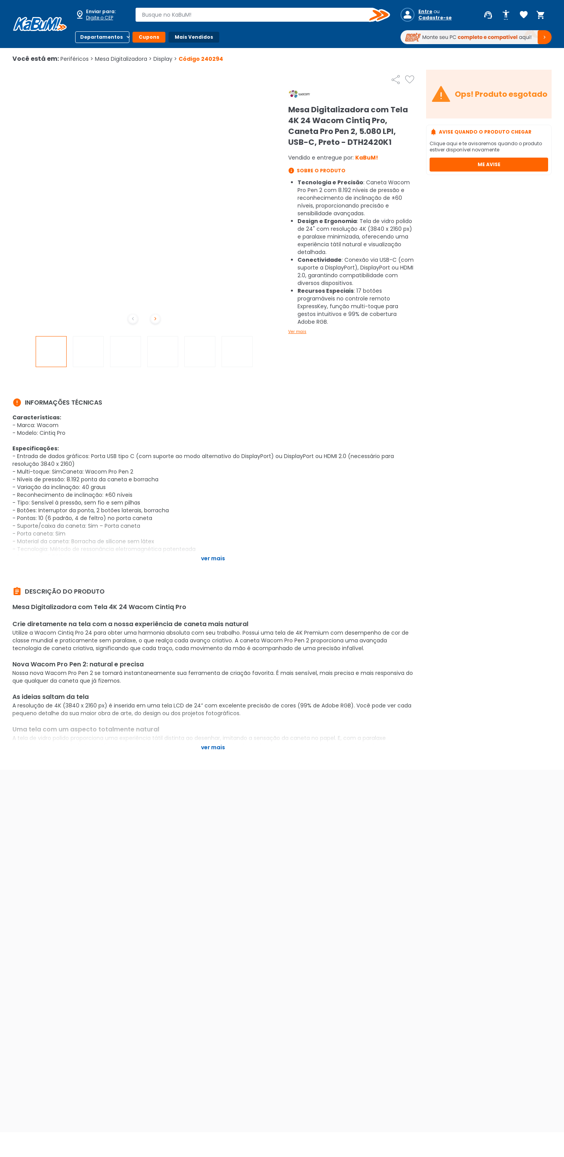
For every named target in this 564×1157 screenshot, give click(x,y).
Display (165, 59)
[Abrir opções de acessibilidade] (506, 15)
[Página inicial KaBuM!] (39, 24)
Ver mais (297, 332)
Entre (425, 12)
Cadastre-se (435, 18)
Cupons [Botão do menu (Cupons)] (149, 37)
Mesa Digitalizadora (123, 59)
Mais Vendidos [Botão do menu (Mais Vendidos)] (194, 37)
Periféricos (76, 59)
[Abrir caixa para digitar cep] (100, 15)
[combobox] (257, 15)
